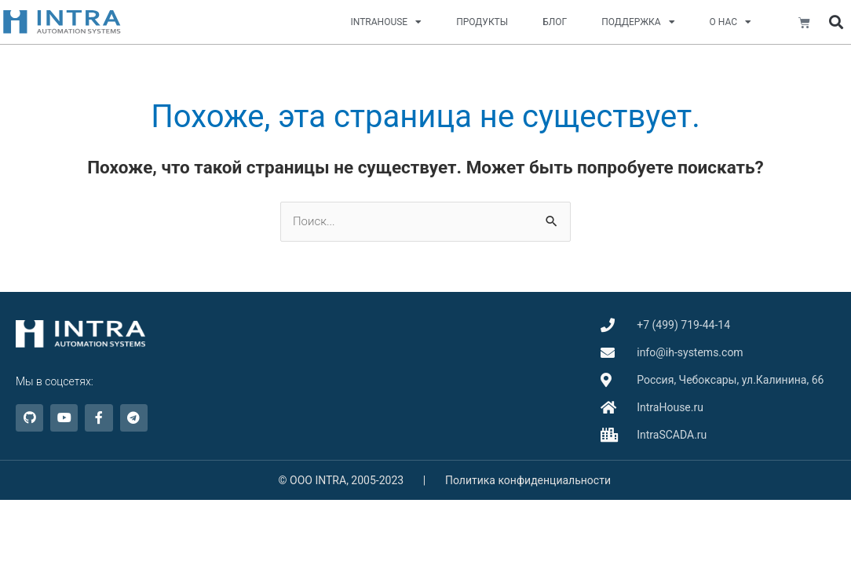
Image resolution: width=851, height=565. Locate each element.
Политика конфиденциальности (528, 480)
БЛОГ (554, 21)
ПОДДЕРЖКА (637, 22)
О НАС (730, 22)
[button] (836, 22)
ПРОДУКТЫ (482, 21)
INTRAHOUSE (386, 22)
